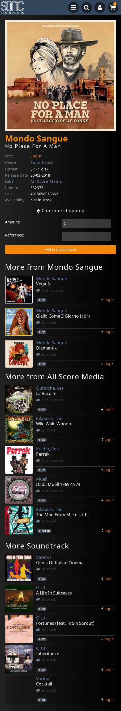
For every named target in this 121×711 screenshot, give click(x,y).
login (109, 299)
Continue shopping (60, 211)
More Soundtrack (37, 545)
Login (36, 156)
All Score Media (46, 181)
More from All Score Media (54, 376)
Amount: (12, 221)
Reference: (14, 235)
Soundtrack (42, 162)
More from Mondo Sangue (54, 267)
